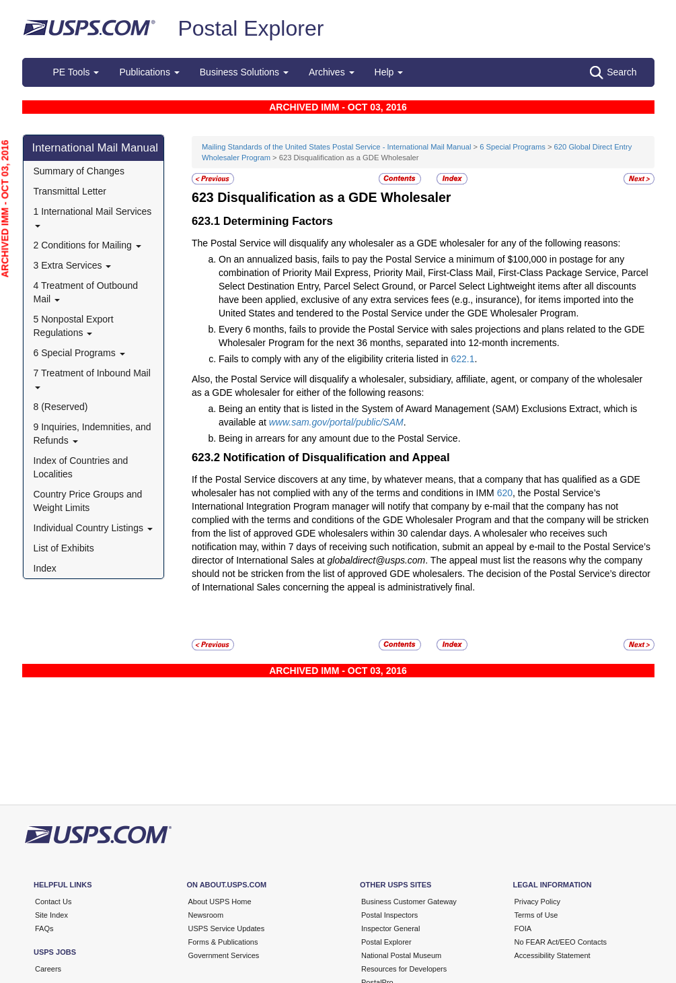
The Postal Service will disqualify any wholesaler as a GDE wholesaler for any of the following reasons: (406, 243)
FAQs (44, 928)
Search (613, 72)
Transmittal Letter (70, 191)
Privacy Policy (537, 901)
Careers (48, 969)
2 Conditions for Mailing (87, 245)
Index (45, 568)
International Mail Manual (95, 147)
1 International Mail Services (93, 216)
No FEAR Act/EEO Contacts (561, 942)
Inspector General (390, 928)
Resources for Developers (404, 969)
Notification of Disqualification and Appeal (336, 457)
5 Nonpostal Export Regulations (74, 326)
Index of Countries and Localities (81, 467)
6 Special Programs (79, 352)
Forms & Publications (223, 942)
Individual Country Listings (93, 527)
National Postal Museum (401, 955)
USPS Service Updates (226, 928)
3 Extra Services (73, 265)
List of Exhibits (64, 548)
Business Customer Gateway (409, 901)
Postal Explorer (251, 28)
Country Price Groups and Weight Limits (88, 501)
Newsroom (206, 915)
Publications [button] (149, 72)
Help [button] (389, 72)
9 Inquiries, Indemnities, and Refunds (92, 433)
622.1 (462, 358)
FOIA (523, 928)
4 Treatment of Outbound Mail (86, 292)
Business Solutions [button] (244, 72)
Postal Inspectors (389, 915)
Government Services (224, 955)
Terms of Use (536, 915)
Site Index (51, 915)
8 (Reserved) (61, 406)
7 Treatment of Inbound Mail (92, 378)
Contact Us (53, 901)
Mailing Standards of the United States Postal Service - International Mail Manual (336, 147)
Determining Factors (278, 221)
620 (505, 492)
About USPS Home (220, 901)
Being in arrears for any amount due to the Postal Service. (340, 438)
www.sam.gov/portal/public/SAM (336, 422)
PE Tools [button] (76, 72)
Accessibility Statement (553, 955)
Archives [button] (331, 72)
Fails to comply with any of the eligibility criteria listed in (335, 358)
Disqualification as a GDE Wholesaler (334, 197)
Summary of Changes (79, 171)
